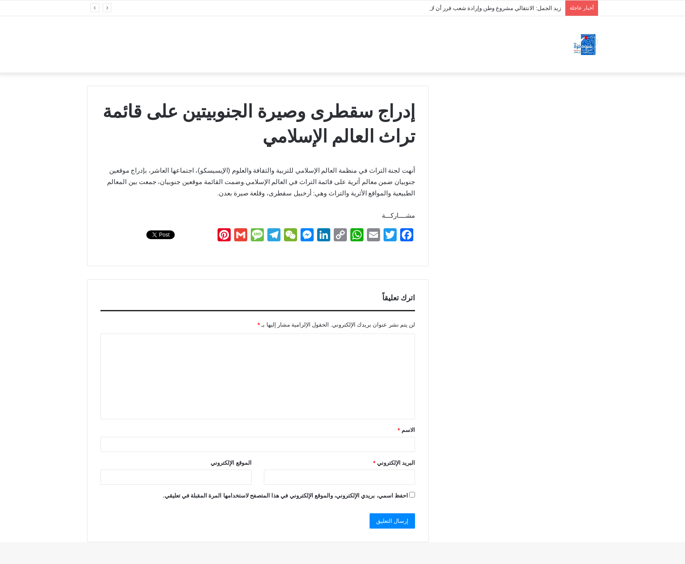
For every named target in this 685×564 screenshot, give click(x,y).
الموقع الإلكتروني (231, 463)
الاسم (406, 430)
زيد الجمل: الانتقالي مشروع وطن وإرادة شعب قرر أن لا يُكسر (489, 8)
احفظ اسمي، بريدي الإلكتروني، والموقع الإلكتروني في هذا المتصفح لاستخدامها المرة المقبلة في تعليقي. (285, 495)
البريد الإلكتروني (394, 463)
